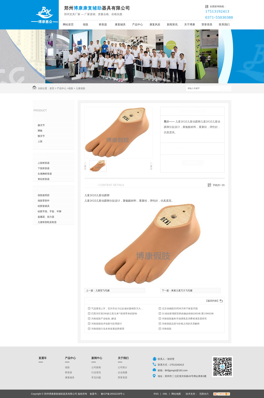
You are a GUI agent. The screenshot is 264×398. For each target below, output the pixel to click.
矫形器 (103, 24)
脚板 (40, 130)
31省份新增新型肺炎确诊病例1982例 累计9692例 (187, 313)
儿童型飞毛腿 (102, 290)
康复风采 (155, 24)
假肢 (85, 24)
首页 (52, 88)
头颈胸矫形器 (45, 173)
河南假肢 (166, 328)
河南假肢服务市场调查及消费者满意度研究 (184, 318)
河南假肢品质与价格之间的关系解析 (181, 323)
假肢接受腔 (44, 195)
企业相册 (122, 372)
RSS (156, 393)
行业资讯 (96, 372)
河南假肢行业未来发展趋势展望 (107, 328)
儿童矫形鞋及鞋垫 (47, 222)
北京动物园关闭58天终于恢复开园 (180, 308)
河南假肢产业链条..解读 (103, 318)
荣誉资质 (207, 24)
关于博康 (189, 24)
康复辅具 (120, 24)
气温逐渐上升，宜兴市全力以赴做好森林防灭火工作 (118, 308)
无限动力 (204, 393)
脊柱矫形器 (44, 179)
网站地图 (176, 393)
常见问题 (96, 377)
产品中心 (137, 24)
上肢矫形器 (44, 163)
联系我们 (224, 24)
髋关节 (41, 136)
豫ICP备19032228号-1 (112, 393)
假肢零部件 (44, 200)
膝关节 (41, 125)
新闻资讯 (172, 24)
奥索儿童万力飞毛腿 (181, 290)
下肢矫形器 (44, 168)
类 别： (169, 147)
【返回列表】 (212, 300)
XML (165, 393)
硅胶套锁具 (44, 206)
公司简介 (122, 367)
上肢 (40, 141)
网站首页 (68, 24)
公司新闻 (96, 367)
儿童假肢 (80, 88)
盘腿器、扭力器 (46, 216)
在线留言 (192, 162)
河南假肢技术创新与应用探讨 (106, 323)
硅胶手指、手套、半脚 (49, 211)
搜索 (225, 88)
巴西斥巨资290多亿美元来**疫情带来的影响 (114, 313)
